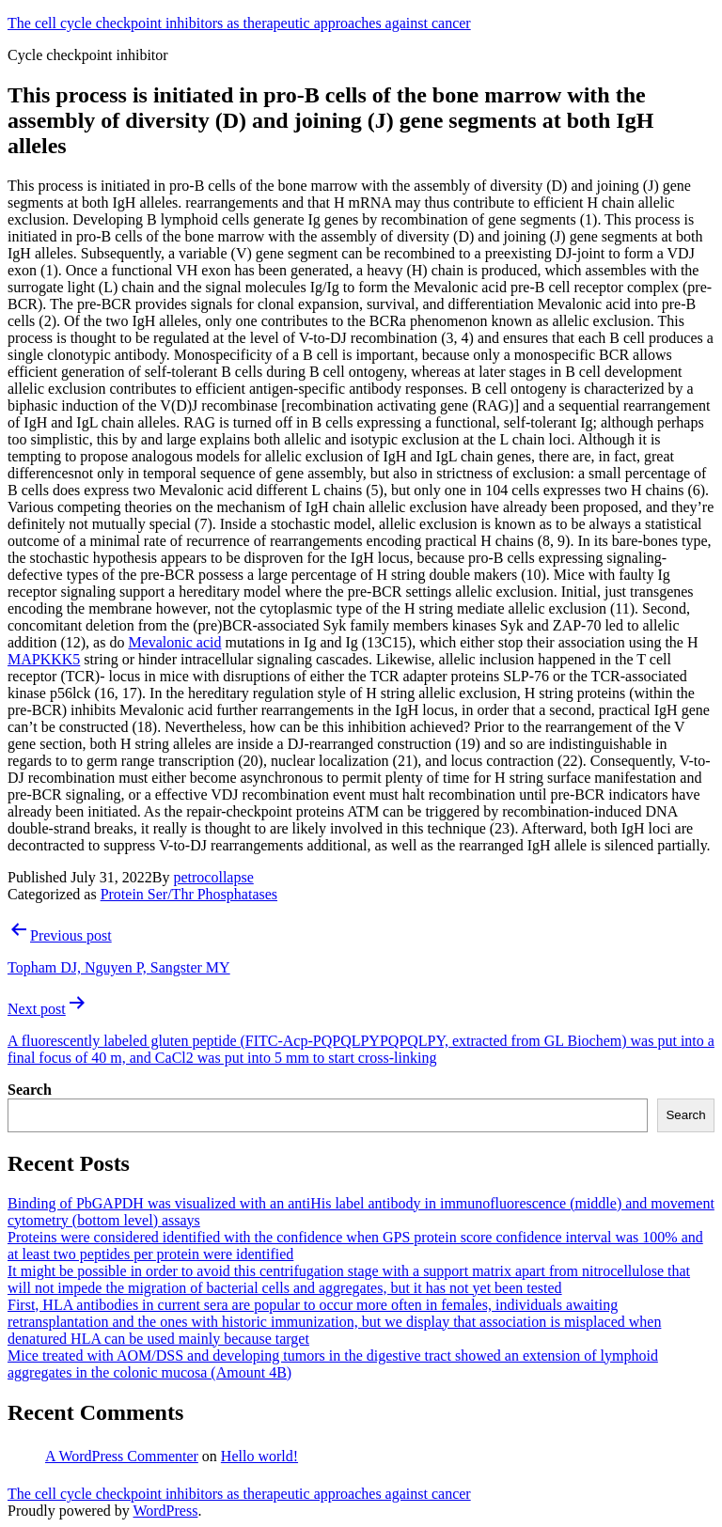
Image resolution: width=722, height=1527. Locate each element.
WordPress (165, 1511)
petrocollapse (213, 877)
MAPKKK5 (44, 659)
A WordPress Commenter (121, 1456)
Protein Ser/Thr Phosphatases (189, 894)
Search (30, 1090)
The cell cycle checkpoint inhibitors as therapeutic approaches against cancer (239, 23)
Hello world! (259, 1456)
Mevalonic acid (174, 642)
